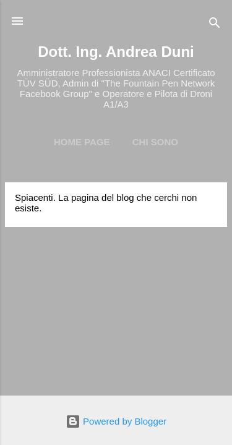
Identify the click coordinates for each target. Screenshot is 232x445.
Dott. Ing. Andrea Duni (116, 51)
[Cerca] (214, 25)
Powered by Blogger (116, 421)
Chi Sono (155, 142)
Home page (82, 142)
